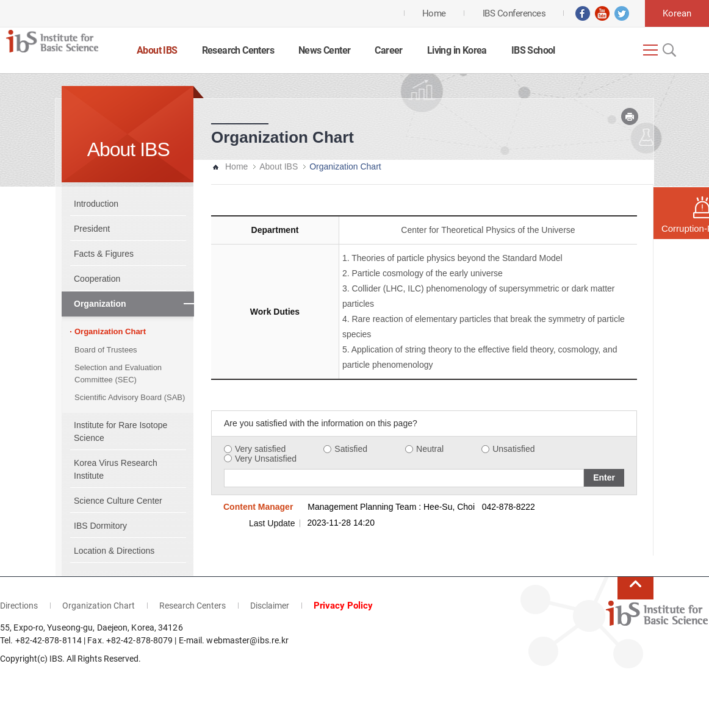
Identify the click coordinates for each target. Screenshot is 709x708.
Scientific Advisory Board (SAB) (129, 397)
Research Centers (238, 50)
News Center (324, 50)
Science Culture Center (118, 501)
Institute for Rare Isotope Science (120, 431)
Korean (677, 13)
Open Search (668, 50)
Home (236, 166)
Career (388, 50)
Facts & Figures (104, 254)
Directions (19, 605)
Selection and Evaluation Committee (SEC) (118, 373)
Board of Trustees (105, 349)
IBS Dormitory (100, 526)
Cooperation (97, 279)
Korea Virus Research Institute (115, 469)
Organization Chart (110, 331)
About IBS (157, 50)
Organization (100, 304)
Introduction (96, 204)
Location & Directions (114, 551)
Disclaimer (269, 605)
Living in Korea (457, 50)
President (92, 229)
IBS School (533, 50)
